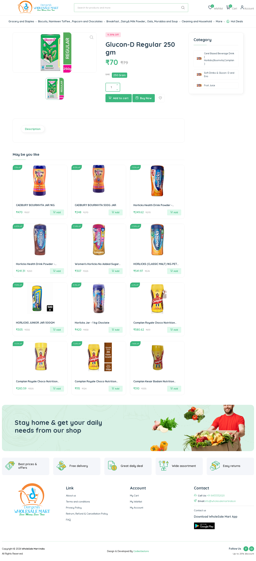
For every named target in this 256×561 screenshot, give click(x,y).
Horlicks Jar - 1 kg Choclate (92, 322)
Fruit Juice (206, 85)
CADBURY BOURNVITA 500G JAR (95, 205)
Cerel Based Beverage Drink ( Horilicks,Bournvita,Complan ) (215, 58)
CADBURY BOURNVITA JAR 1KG (35, 205)
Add (57, 212)
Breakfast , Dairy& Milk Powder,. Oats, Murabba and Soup (143, 21)
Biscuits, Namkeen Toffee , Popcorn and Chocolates (71, 21)
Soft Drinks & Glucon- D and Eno (215, 74)
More (220, 21)
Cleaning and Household (198, 21)
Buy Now (144, 98)
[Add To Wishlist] (160, 98)
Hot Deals (237, 21)
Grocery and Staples (22, 21)
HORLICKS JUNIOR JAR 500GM (35, 322)
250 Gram (119, 75)
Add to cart (118, 98)
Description (32, 129)
